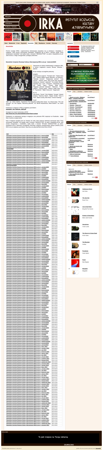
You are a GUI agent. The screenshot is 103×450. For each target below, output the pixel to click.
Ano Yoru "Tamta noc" (75, 110)
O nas (18, 43)
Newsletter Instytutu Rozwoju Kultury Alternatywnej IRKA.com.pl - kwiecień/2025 (27, 152)
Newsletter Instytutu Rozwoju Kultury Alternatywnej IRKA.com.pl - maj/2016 (26, 329)
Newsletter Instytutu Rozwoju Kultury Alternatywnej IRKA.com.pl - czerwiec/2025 (27, 150)
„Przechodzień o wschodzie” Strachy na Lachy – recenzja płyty (77, 101)
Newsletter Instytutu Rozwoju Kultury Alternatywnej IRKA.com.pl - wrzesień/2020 (27, 240)
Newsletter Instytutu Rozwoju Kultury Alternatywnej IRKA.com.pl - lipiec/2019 (26, 264)
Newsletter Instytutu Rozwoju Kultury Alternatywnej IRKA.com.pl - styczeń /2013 (27, 397)
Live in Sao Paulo (87, 206)
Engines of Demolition (88, 215)
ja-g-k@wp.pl (91, 97)
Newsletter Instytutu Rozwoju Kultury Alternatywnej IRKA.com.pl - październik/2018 (28, 279)
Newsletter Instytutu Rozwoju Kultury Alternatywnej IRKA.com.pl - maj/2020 (26, 247)
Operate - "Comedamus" (76, 107)
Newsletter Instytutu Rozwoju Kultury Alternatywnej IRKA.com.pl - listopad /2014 (27, 360)
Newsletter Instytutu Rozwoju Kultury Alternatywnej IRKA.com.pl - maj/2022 (26, 208)
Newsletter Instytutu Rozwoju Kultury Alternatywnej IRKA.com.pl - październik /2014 (28, 362)
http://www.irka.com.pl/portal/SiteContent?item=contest (22, 113)
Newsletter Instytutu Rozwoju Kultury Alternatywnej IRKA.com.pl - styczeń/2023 (27, 194)
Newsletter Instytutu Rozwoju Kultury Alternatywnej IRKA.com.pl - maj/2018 (26, 288)
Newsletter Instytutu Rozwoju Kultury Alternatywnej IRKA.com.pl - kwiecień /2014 (27, 372)
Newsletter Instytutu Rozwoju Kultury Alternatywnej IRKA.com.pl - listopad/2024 (27, 159)
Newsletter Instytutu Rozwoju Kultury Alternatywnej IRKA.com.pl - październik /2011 (28, 423)
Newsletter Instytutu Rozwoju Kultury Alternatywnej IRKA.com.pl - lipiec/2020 (26, 244)
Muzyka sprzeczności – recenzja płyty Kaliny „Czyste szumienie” (76, 141)
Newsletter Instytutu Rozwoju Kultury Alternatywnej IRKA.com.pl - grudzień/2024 (27, 157)
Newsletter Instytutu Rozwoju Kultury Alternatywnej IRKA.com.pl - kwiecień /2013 (27, 392)
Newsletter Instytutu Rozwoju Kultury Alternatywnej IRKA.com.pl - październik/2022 (28, 199)
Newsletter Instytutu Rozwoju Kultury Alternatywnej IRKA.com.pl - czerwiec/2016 (27, 327)
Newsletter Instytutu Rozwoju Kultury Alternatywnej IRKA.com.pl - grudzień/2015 (27, 338)
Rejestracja (70, 60)
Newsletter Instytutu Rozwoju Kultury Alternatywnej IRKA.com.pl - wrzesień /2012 (27, 404)
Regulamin (24, 43)
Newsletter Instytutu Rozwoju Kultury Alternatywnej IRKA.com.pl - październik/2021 (28, 220)
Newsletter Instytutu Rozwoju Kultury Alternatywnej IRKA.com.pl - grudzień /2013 (27, 379)
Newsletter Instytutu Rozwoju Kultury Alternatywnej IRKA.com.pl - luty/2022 (26, 213)
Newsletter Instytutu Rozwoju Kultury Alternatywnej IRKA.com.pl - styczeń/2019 (27, 274)
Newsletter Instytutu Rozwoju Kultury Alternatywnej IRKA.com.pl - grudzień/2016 (27, 317)
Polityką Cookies (81, 2)
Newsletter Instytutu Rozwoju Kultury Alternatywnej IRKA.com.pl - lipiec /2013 (26, 387)
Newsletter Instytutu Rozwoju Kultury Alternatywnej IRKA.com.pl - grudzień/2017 (27, 297)
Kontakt (48, 43)
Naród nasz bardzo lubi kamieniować (75, 147)
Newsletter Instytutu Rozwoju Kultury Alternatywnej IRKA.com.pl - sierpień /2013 (27, 385)
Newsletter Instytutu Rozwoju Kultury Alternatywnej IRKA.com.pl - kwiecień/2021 (27, 230)
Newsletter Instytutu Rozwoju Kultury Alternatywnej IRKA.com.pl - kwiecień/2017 (27, 310)
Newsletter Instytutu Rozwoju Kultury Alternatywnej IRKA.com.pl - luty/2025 (26, 155)
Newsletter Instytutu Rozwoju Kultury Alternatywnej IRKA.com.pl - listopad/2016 (27, 319)
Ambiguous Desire (87, 189)
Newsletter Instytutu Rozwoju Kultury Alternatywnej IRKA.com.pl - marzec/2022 (27, 211)
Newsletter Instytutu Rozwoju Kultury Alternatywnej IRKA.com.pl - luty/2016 (26, 334)
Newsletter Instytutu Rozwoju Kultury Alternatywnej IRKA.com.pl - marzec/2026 (27, 137)
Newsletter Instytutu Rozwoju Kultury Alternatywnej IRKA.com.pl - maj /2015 (26, 350)
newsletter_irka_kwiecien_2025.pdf (16, 109)
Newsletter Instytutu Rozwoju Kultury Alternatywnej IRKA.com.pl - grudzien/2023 (27, 177)
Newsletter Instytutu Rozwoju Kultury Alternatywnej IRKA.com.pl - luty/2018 (26, 293)
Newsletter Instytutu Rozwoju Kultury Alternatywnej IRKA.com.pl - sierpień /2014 (27, 365)
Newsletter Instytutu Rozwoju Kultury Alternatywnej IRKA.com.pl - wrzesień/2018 (27, 281)
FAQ (36, 43)
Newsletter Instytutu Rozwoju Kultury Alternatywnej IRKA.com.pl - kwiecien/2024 (27, 170)
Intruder (72, 144)
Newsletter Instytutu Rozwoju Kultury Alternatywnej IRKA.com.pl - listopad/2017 (27, 298)
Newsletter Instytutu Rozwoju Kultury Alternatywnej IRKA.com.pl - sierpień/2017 (27, 303)
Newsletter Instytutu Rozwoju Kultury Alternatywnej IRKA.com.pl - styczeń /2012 (27, 418)
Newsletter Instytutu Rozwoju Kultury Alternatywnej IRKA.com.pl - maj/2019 (26, 268)
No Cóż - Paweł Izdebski (76, 116)
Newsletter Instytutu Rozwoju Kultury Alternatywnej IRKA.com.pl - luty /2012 (26, 416)
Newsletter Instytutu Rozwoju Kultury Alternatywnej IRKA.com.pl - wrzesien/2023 (27, 182)
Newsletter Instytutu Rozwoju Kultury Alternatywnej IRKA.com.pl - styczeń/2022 (27, 215)
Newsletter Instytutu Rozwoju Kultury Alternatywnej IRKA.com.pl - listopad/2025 (27, 142)
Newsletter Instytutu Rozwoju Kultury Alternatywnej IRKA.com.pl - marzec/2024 (27, 172)
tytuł (7, 134)
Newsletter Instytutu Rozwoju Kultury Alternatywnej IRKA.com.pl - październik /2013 (28, 382)
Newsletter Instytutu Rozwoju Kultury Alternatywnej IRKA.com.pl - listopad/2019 (27, 257)
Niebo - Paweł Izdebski (76, 114)
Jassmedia (98, 448)
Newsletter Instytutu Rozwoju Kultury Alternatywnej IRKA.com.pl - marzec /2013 (27, 394)
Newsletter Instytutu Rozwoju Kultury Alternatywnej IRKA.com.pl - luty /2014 (26, 375)
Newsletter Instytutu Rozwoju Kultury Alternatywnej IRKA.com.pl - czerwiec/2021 (27, 227)
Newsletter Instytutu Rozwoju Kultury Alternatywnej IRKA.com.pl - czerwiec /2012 (27, 409)
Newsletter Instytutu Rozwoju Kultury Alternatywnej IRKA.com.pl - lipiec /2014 (26, 367)
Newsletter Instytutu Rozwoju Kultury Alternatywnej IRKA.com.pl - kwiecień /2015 (27, 351)
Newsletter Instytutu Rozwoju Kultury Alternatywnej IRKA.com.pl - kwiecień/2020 (27, 249)
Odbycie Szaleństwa (75, 154)
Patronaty (54, 43)
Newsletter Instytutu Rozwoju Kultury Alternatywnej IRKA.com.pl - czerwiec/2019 (27, 266)
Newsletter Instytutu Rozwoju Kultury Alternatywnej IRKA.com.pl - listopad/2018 (27, 278)
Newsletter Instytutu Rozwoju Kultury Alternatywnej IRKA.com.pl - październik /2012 (28, 403)
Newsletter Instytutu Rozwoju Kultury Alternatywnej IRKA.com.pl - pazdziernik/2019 (28, 259)
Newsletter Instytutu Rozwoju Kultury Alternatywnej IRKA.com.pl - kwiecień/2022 (27, 209)
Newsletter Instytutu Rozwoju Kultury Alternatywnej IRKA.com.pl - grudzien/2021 (27, 216)
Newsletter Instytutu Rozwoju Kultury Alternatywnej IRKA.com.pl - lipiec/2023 (26, 184)
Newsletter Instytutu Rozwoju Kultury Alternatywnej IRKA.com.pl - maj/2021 (26, 228)
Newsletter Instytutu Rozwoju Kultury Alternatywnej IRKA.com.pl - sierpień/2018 (27, 283)
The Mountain (86, 242)
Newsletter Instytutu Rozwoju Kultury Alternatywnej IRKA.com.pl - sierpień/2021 (27, 223)
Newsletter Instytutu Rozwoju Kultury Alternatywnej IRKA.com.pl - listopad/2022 (27, 197)
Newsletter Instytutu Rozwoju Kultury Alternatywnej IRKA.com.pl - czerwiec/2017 (27, 307)
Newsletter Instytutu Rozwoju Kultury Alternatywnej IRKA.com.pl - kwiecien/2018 (27, 290)
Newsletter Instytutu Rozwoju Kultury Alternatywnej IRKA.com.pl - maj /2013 (26, 391)
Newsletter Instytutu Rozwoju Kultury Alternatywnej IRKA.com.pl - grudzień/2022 (27, 196)
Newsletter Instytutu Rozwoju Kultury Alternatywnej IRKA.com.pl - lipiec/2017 (26, 305)
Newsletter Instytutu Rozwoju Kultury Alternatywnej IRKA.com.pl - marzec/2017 (27, 312)
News (6, 43)
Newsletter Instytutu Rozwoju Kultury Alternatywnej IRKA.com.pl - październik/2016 (28, 321)
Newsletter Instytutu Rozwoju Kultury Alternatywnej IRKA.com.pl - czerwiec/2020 (27, 245)
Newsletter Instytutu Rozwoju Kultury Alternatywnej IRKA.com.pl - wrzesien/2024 (27, 162)
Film (6, 20)
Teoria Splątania (74, 155)
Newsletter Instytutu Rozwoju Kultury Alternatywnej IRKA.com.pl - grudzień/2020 (27, 235)
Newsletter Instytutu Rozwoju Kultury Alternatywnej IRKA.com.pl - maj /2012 (26, 411)
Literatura (8, 23)
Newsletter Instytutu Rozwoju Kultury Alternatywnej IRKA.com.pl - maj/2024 (26, 168)
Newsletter (31, 43)
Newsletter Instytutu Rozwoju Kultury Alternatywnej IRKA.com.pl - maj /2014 (26, 370)
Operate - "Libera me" (75, 105)
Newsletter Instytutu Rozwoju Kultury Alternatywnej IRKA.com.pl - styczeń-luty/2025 (28, 139)
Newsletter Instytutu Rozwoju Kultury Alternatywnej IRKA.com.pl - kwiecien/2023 (27, 189)
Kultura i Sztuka (10, 27)
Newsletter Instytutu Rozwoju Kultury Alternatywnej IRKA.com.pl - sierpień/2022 (27, 203)
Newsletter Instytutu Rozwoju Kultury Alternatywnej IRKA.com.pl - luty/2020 (26, 252)
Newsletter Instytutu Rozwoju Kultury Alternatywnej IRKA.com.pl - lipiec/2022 (26, 204)
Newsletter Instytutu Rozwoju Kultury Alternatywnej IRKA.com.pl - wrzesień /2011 (27, 425)
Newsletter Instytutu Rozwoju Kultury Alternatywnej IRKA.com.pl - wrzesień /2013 (27, 384)
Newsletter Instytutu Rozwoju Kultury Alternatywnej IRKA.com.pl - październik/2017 (28, 300)
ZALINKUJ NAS (69, 444)
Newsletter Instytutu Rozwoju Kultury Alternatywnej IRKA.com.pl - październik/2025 (28, 144)
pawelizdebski (91, 110)
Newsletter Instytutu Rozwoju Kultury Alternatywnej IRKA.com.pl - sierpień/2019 (27, 262)
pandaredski (91, 103)
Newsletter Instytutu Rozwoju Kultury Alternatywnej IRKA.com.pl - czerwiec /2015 (27, 348)
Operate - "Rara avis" (75, 108)
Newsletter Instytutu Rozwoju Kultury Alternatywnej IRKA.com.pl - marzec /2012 (27, 415)
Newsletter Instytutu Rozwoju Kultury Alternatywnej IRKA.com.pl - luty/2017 (26, 314)
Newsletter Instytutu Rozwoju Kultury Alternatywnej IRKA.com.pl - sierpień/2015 (27, 344)
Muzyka (8, 16)
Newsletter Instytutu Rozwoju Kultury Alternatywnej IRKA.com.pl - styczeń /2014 (27, 377)
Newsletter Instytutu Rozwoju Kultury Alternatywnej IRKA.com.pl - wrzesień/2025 (27, 145)
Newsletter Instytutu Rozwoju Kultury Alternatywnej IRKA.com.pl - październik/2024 (28, 160)
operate (90, 105)
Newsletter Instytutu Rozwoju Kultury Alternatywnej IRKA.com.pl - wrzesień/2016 (27, 322)
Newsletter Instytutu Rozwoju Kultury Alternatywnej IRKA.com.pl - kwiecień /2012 (27, 413)
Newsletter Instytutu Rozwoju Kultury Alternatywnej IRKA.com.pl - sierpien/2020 (27, 242)
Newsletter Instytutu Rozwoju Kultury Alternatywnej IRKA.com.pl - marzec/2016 (27, 332)
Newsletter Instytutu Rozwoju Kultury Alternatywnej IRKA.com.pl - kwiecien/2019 (27, 269)
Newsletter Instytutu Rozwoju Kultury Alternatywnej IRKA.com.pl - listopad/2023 (27, 179)
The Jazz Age (85, 197)
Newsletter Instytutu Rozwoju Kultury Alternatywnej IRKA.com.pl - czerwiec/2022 (27, 206)
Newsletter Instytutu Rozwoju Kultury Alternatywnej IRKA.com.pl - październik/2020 (28, 238)
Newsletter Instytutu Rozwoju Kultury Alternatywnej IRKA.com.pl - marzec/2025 (27, 154)
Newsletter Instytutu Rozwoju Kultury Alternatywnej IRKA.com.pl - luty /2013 (26, 396)
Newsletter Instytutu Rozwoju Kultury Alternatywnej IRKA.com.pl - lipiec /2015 (26, 346)
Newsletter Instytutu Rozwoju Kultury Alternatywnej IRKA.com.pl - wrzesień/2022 (27, 201)
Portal (83, 259)
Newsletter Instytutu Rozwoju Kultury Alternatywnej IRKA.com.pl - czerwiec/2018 (27, 286)
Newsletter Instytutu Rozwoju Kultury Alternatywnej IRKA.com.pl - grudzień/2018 (27, 276)
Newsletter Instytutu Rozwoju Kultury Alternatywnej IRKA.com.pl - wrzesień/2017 (27, 302)
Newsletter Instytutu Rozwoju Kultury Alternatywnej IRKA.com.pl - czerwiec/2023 (27, 185)
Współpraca (42, 43)
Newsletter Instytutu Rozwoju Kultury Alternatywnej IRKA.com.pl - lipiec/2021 (26, 225)
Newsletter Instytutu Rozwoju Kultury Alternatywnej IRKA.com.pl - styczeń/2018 (27, 295)
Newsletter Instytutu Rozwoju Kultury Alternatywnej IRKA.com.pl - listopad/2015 (27, 339)
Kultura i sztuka (88, 91)
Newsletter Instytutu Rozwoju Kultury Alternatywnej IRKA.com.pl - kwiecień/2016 (27, 331)
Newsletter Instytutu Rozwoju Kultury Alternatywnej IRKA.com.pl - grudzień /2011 (27, 420)
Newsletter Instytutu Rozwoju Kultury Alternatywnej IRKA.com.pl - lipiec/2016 (26, 326)
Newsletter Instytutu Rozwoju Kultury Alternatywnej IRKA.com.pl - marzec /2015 (27, 353)
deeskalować (73, 103)
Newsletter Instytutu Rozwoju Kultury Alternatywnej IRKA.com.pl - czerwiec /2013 (27, 389)
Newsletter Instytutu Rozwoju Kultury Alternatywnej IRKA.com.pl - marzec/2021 (27, 232)
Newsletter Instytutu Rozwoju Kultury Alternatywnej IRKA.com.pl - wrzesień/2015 (27, 343)
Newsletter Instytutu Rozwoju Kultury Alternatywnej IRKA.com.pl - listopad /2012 (27, 401)
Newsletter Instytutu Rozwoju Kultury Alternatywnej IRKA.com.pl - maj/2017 (26, 309)
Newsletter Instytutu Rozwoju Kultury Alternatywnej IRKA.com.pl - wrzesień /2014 (27, 363)
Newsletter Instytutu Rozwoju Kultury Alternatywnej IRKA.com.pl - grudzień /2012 (27, 399)
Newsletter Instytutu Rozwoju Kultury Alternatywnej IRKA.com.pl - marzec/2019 (27, 271)
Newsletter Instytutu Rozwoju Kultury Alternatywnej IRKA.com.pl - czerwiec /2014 (27, 368)
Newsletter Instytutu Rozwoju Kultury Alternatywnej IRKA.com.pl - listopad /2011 (27, 421)
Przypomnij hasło (72, 61)
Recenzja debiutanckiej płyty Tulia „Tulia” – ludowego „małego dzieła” (77, 132)
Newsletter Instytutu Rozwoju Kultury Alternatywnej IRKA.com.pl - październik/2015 (28, 341)
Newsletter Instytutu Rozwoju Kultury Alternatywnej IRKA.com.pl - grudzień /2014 (27, 358)
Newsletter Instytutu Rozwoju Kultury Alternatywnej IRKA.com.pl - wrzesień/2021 (27, 221)
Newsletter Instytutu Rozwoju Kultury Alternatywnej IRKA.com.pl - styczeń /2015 (27, 356)
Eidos (71, 149)
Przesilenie (85, 251)
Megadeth (85, 268)
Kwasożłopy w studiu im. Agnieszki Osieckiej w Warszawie (77, 151)
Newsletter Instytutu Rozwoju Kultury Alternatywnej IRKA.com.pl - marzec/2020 (27, 250)
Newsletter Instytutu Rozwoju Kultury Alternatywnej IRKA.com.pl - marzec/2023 (27, 191)
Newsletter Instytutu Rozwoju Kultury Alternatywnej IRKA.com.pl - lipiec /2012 (26, 408)
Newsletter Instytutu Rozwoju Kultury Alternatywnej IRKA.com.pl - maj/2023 (26, 187)
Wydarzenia (12, 43)
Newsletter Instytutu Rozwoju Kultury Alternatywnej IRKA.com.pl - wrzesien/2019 (27, 261)
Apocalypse (85, 224)
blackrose (90, 144)
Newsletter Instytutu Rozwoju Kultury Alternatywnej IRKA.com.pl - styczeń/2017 (27, 315)
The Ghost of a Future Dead (89, 233)
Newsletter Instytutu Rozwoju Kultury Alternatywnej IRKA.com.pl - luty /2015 (26, 355)
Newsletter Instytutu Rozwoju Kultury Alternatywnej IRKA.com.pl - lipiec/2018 (26, 285)
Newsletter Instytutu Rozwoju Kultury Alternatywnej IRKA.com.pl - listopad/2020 (27, 237)
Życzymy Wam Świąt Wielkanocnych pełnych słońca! (76, 171)
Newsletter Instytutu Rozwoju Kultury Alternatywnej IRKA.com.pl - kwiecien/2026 (27, 135)
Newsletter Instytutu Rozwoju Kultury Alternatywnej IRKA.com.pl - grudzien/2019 (27, 256)
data (53, 134)
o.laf (89, 140)
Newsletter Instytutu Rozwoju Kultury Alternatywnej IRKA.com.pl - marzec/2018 (27, 291)
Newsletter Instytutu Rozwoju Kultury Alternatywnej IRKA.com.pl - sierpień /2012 (27, 406)
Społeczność (9, 30)
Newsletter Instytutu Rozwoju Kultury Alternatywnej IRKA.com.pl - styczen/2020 (27, 254)
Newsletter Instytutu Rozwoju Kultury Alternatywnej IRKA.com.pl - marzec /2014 (27, 373)
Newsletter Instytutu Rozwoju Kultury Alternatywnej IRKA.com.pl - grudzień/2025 (27, 140)
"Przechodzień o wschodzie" (77, 138)
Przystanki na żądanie (75, 112)
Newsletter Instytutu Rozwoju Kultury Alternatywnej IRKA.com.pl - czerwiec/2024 (27, 167)
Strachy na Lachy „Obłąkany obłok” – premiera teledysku (76, 98)
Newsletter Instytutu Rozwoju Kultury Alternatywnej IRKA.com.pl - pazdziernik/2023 (28, 180)
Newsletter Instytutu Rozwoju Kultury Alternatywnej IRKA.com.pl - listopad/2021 (27, 218)
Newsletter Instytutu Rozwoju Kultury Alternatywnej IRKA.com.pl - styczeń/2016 (27, 336)
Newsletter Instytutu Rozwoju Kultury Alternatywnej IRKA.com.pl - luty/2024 (26, 175)
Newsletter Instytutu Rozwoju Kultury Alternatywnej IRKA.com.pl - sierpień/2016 (27, 324)
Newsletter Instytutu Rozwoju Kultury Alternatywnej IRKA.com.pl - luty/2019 (26, 273)
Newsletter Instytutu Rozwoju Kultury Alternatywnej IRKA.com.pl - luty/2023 (26, 192)
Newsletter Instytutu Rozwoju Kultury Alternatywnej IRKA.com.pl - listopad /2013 (27, 380)
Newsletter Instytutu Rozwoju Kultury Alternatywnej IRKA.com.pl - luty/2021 (26, 233)
